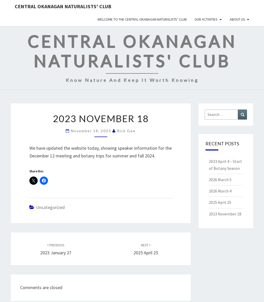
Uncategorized (50, 207)
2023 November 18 (225, 213)
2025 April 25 (220, 202)
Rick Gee (126, 131)
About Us (237, 19)
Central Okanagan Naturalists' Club (63, 6)
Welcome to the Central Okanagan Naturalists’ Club (142, 19)
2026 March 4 (220, 191)
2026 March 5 (220, 179)
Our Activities (206, 19)
